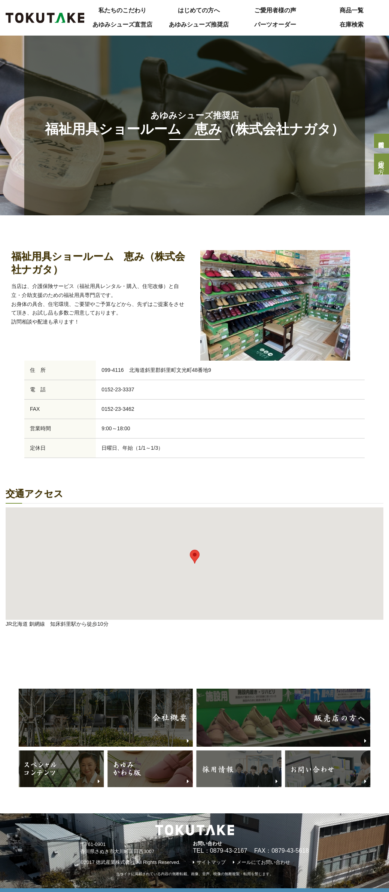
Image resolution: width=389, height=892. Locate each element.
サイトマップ (211, 862)
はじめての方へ (199, 10)
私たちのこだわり (122, 10)
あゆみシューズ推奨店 (199, 24)
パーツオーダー (275, 24)
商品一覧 (352, 10)
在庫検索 (352, 24)
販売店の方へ (381, 164)
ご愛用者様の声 (275, 10)
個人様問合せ (381, 140)
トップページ (18, 227)
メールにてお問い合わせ (263, 862)
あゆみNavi (62, 227)
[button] (195, 557)
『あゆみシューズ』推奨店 (123, 227)
